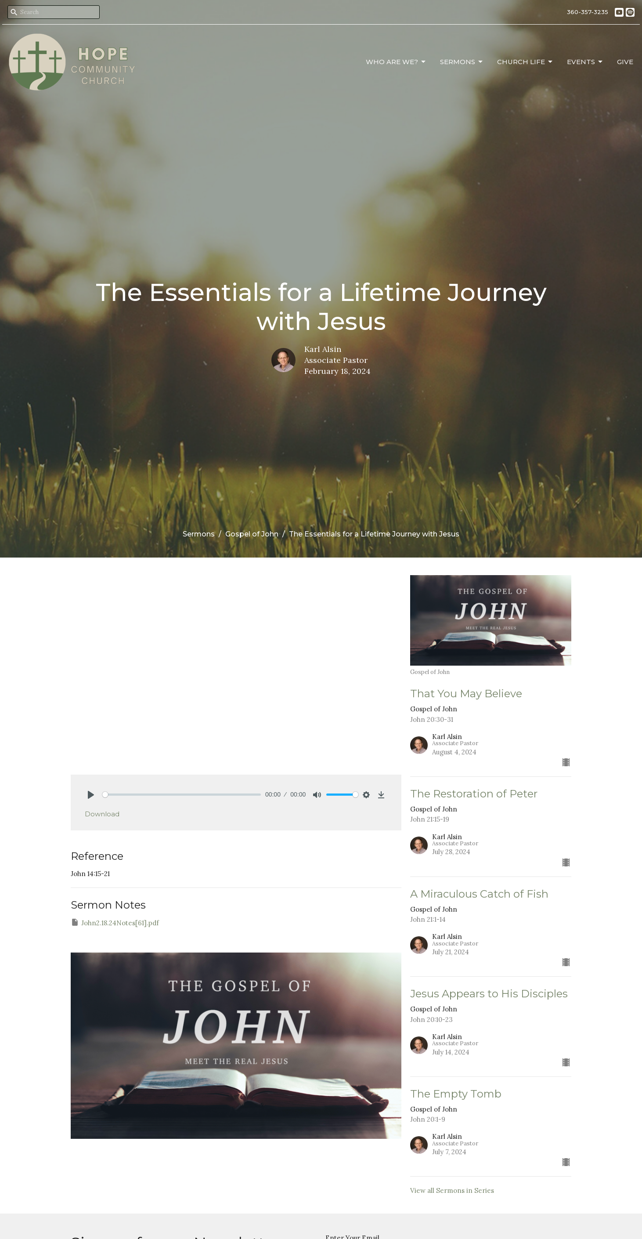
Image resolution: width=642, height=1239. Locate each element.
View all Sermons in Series (452, 1190)
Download (102, 814)
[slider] (181, 794)
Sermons (462, 62)
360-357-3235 (587, 11)
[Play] (91, 795)
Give (625, 62)
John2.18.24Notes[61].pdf (115, 922)
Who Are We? (396, 62)
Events (585, 62)
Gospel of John (251, 534)
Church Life (525, 62)
